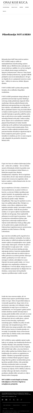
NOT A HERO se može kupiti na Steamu (15, 379)
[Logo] (15, 3)
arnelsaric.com (16, 412)
